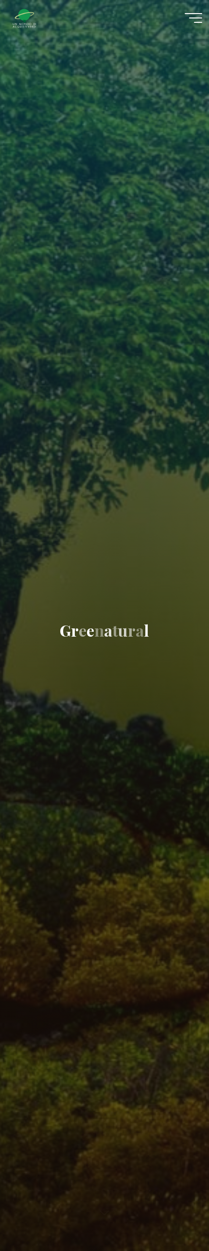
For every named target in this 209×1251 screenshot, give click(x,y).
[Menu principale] (193, 18)
